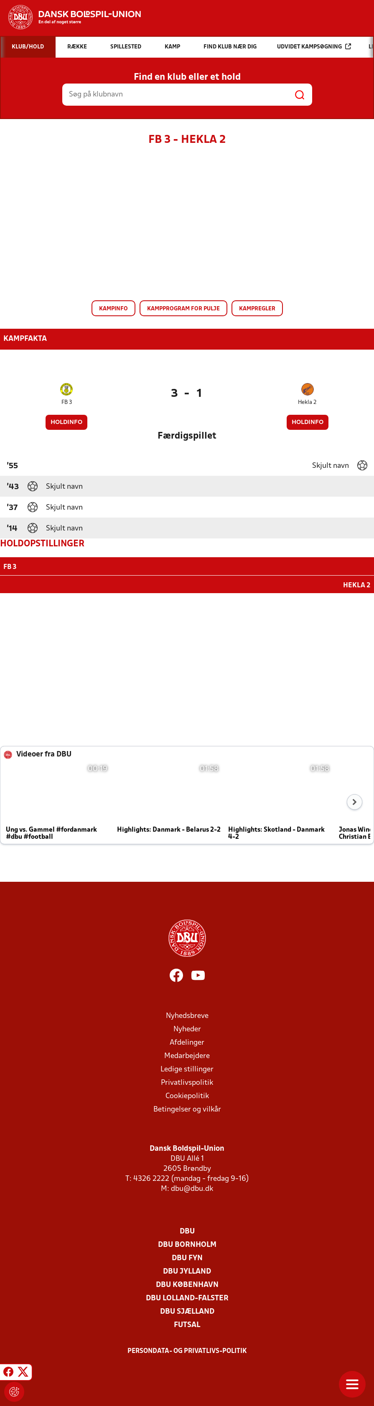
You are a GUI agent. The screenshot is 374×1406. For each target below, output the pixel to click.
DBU (187, 1230)
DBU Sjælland (187, 1311)
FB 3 (66, 402)
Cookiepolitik (187, 1095)
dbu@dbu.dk (192, 1188)
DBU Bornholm (187, 1244)
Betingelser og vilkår (187, 1108)
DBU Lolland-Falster (187, 1297)
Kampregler (257, 309)
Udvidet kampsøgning (314, 46)
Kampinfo (113, 309)
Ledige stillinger (187, 1068)
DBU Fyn (187, 1257)
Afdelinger (187, 1042)
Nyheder (187, 1028)
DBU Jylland (187, 1270)
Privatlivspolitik (187, 1082)
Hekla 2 (307, 402)
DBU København (187, 1284)
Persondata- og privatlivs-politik (187, 1350)
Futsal (187, 1324)
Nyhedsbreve (187, 1015)
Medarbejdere (187, 1055)
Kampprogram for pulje (183, 309)
